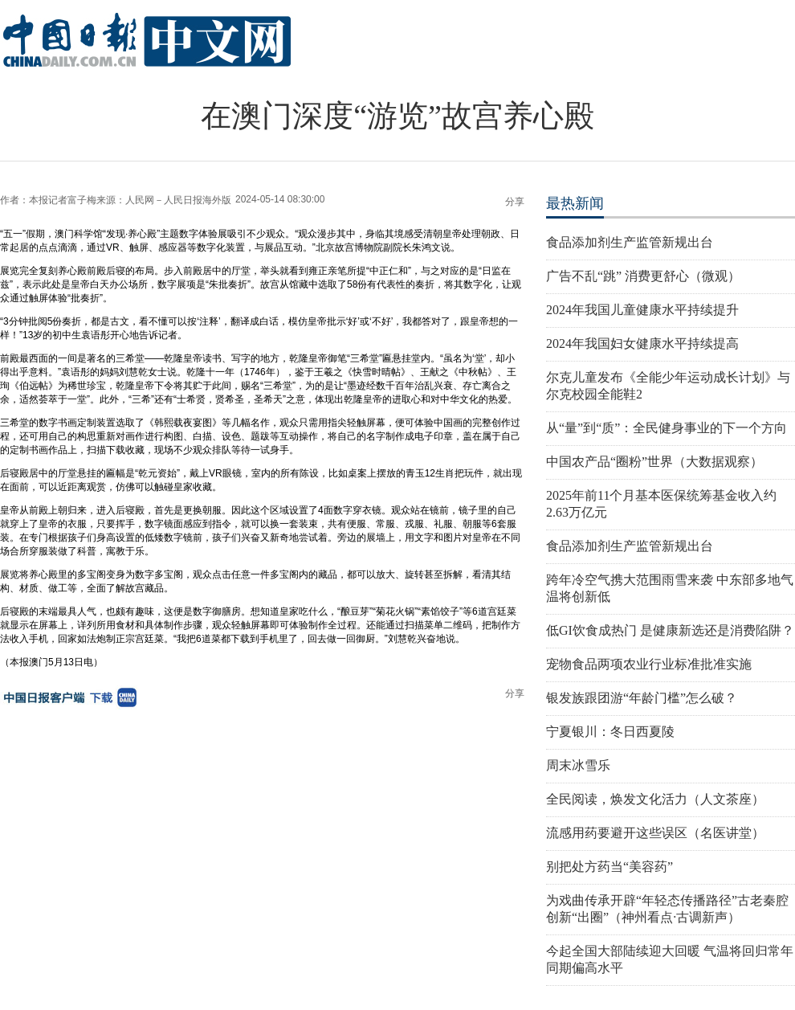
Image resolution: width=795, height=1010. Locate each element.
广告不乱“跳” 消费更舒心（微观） (643, 276)
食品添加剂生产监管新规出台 (629, 242)
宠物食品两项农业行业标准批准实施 (649, 664)
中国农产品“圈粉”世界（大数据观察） (654, 461)
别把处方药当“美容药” (609, 866)
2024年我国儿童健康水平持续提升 (642, 310)
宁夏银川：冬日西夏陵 (610, 731)
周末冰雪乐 (578, 765)
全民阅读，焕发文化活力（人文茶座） (655, 799)
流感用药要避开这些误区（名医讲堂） (655, 833)
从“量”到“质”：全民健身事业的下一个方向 (666, 428)
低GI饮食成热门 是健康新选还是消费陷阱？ (670, 630)
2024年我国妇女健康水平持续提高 (642, 343)
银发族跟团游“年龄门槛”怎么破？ (641, 698)
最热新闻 (575, 203)
